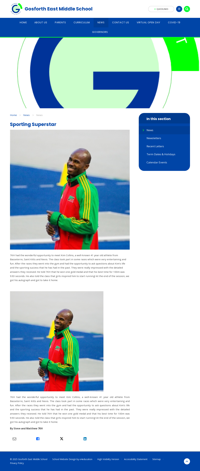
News (26, 115)
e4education (86, 459)
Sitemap (156, 459)
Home (13, 115)
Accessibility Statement (136, 459)
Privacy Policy (17, 463)
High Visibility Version (108, 459)
